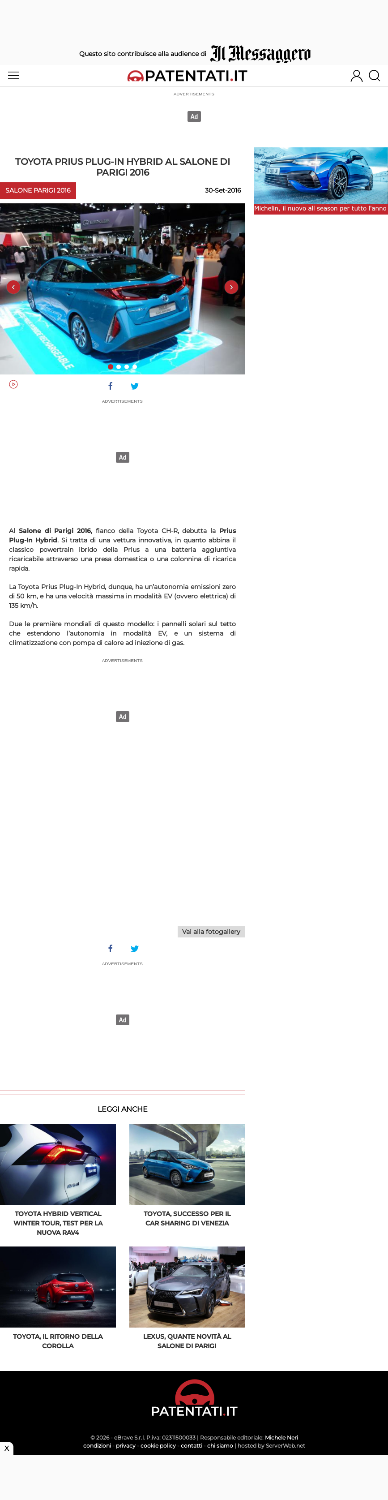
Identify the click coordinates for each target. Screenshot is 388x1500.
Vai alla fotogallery (211, 932)
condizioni (97, 1445)
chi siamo (220, 1445)
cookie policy (158, 1445)
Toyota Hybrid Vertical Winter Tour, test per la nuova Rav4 (57, 1223)
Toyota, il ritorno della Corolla (57, 1341)
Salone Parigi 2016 (38, 190)
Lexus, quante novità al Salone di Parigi (187, 1341)
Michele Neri (281, 1437)
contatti (191, 1445)
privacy (126, 1445)
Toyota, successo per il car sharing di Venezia (187, 1218)
